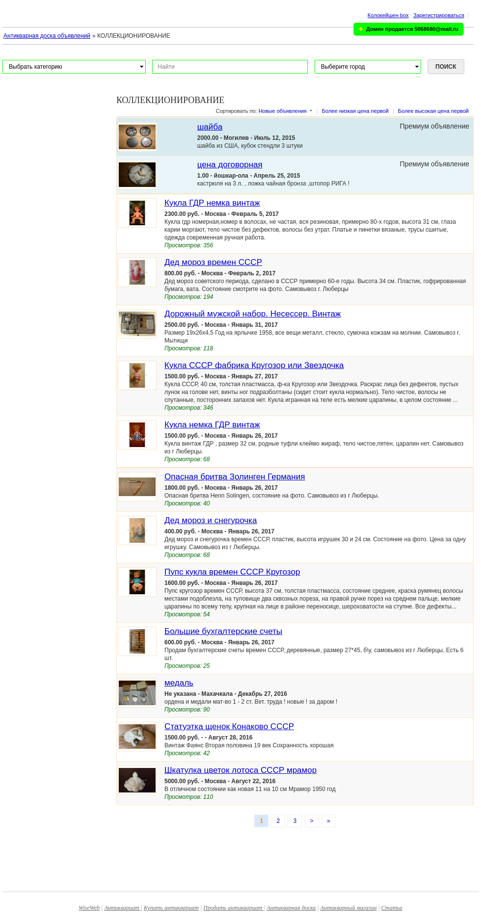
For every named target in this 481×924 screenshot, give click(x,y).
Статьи (391, 907)
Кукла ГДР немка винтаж (212, 203)
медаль (178, 682)
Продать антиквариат (233, 907)
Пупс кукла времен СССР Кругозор (232, 572)
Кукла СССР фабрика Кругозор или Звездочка (254, 365)
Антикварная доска (291, 907)
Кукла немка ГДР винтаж (212, 424)
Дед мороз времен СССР (213, 262)
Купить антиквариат (171, 907)
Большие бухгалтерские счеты (223, 631)
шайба (209, 127)
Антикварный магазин (349, 907)
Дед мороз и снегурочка (210, 520)
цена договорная (230, 164)
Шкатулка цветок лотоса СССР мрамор (240, 770)
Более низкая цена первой (355, 111)
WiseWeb (89, 907)
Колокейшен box (388, 15)
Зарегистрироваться (438, 15)
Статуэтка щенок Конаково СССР (229, 726)
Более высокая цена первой (433, 111)
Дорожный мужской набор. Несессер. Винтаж (252, 313)
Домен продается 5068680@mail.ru (412, 29)
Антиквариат (122, 907)
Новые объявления (283, 111)
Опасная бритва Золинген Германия (234, 476)
